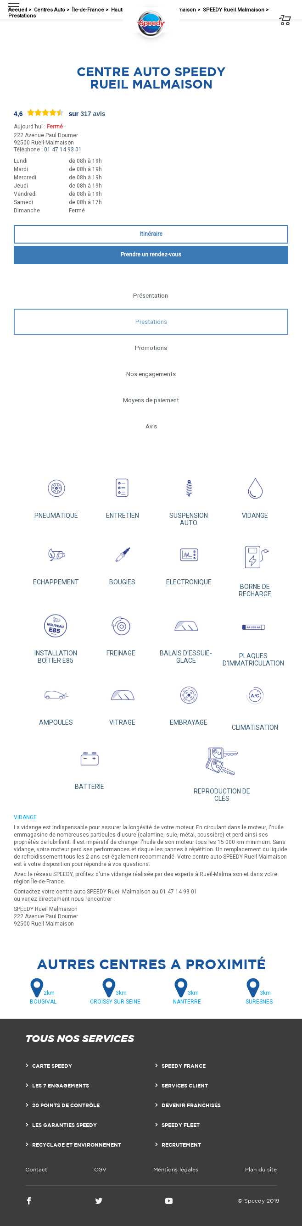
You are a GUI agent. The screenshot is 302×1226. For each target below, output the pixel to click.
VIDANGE (255, 494)
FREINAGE (121, 632)
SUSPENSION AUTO (189, 498)
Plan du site (261, 1169)
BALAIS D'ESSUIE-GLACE (186, 635)
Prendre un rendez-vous (151, 254)
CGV (100, 1169)
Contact (36, 1169)
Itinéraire (151, 234)
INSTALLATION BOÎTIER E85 (55, 635)
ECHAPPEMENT (56, 561)
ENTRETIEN (122, 494)
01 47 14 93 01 (63, 149)
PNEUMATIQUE (56, 494)
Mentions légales (175, 1169)
